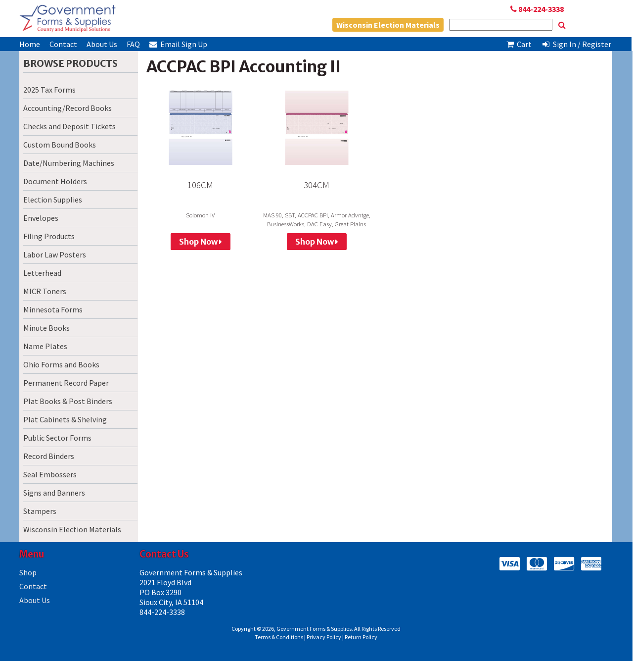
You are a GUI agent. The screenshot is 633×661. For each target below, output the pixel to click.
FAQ (133, 44)
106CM (200, 185)
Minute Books (46, 328)
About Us (102, 44)
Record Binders (48, 456)
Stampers (39, 511)
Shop (28, 572)
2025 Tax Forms (49, 90)
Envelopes (40, 218)
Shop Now (200, 242)
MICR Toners (44, 291)
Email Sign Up (178, 44)
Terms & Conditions (279, 637)
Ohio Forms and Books (61, 364)
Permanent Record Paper (66, 383)
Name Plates (45, 346)
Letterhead (42, 273)
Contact (63, 44)
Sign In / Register (576, 44)
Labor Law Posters (54, 254)
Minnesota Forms (53, 309)
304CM (316, 185)
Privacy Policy (324, 637)
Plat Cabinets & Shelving (65, 419)
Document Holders (55, 181)
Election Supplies (52, 199)
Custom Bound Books (59, 145)
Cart (518, 44)
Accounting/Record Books (67, 108)
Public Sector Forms (57, 438)
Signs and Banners (54, 493)
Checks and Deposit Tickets (69, 126)
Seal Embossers (50, 474)
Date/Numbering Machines (68, 163)
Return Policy (361, 637)
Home (29, 44)
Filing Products (49, 236)
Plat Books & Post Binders (67, 401)
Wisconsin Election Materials (388, 25)
